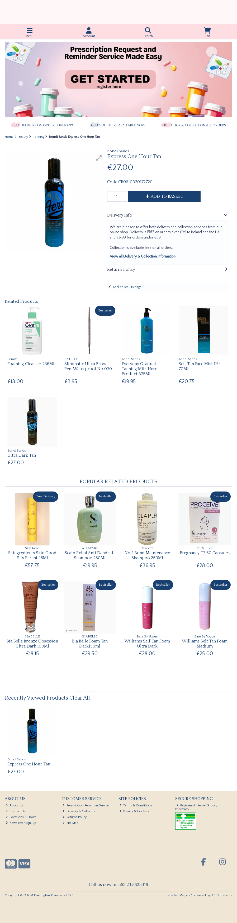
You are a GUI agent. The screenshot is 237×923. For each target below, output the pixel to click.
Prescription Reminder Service (86, 805)
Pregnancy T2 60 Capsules (205, 552)
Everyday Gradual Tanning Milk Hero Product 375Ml (140, 368)
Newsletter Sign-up (21, 823)
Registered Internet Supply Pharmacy (196, 807)
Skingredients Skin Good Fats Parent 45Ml (32, 555)
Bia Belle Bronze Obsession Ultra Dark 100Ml (32, 644)
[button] (99, 158)
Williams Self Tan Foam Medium (204, 644)
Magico (184, 895)
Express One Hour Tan (28, 764)
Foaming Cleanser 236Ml (30, 363)
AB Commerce (221, 895)
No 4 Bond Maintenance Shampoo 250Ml (147, 555)
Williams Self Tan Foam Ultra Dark (147, 644)
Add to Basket (164, 196)
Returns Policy (75, 817)
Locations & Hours (21, 817)
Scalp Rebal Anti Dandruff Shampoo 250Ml (90, 555)
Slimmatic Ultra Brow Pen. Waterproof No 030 (88, 366)
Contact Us (16, 811)
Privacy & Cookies (134, 811)
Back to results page (127, 287)
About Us (14, 805)
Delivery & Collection (80, 811)
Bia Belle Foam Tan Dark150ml (90, 644)
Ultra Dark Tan (21, 455)
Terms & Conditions (136, 805)
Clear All (79, 698)
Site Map (71, 823)
